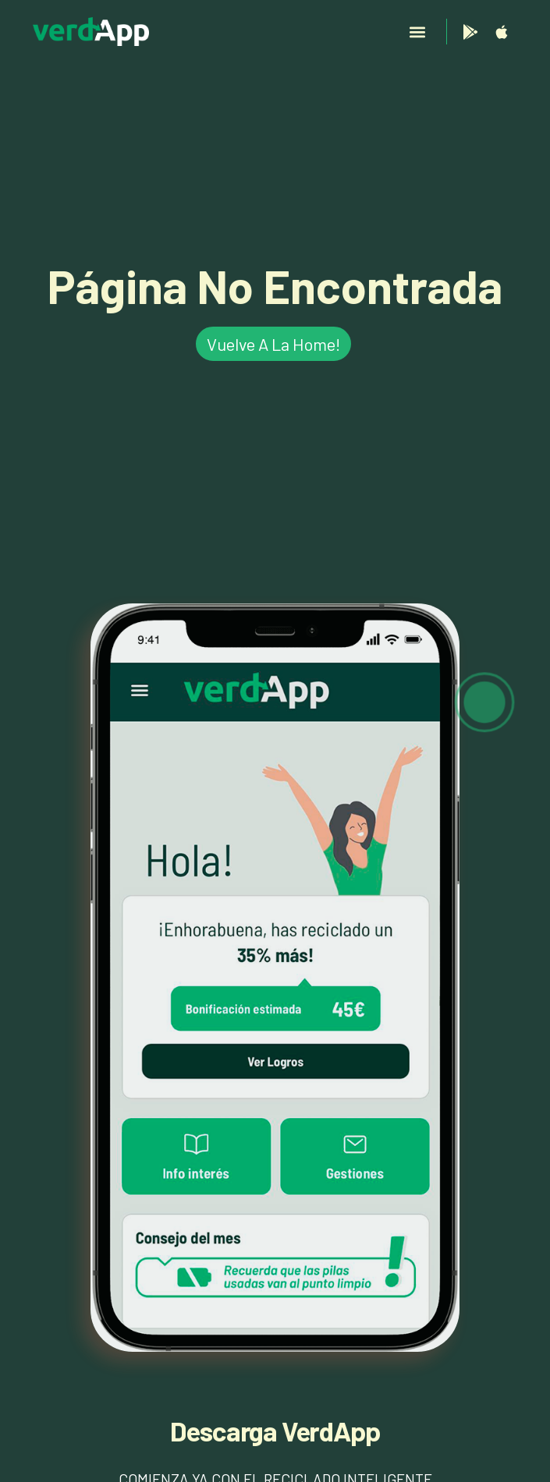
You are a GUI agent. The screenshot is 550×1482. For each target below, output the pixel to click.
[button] (418, 31)
